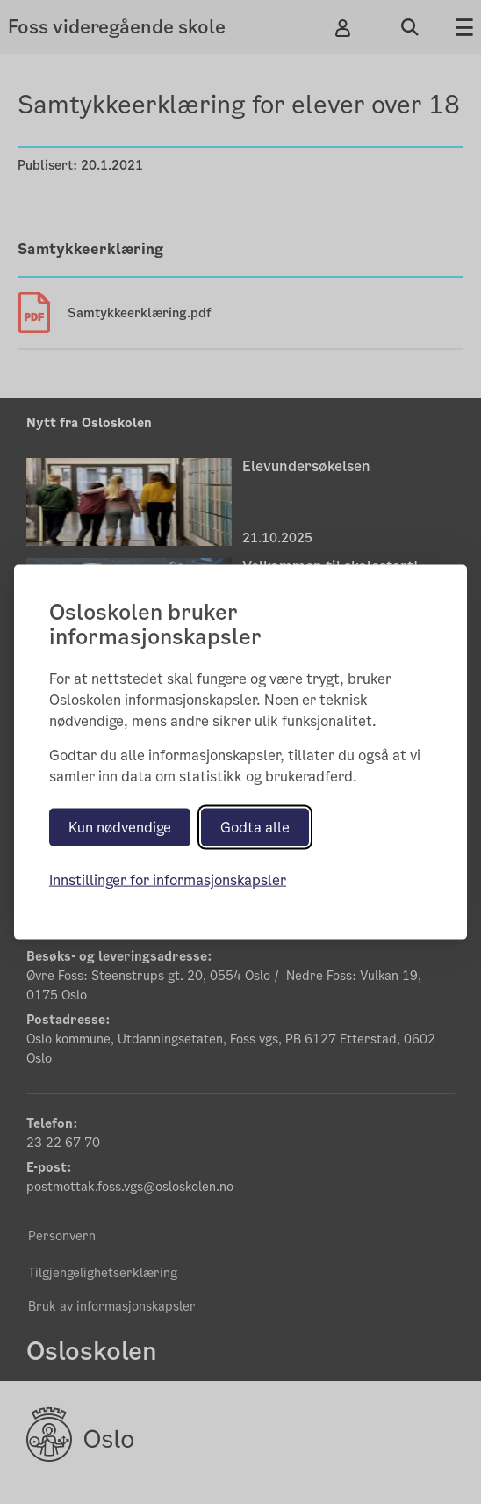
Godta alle (255, 827)
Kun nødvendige (119, 827)
